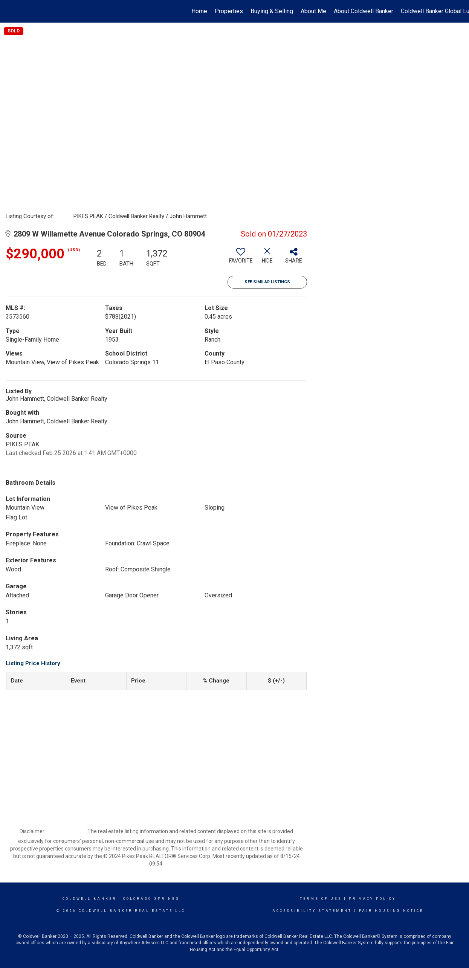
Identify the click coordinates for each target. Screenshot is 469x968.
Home (199, 11)
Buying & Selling (272, 11)
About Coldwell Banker (363, 11)
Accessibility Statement (312, 911)
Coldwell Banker (89, 899)
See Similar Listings (267, 281)
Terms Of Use (321, 899)
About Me (313, 11)
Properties (229, 11)
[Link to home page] (10, 11)
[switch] (241, 258)
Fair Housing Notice (391, 911)
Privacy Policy (372, 899)
